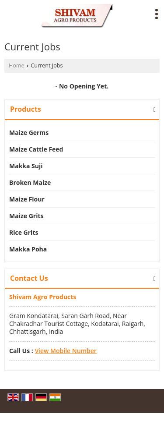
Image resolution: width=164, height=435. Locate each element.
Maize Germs (29, 132)
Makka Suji (26, 166)
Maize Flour (27, 199)
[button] (65, 351)
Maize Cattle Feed (36, 149)
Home (16, 65)
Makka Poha (28, 249)
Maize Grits (26, 216)
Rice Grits (23, 232)
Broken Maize (30, 182)
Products (25, 109)
